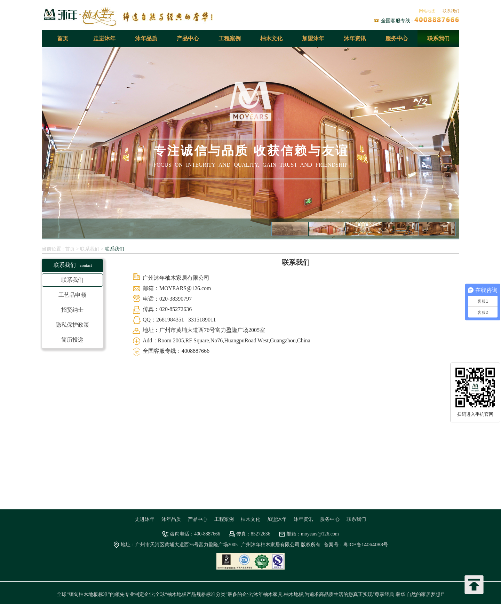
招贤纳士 (72, 310)
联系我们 (451, 10)
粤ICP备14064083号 (365, 544)
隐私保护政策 (72, 325)
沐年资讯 (355, 38)
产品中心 (188, 38)
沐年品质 (146, 38)
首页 (62, 38)
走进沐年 (104, 38)
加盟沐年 (313, 38)
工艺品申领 (72, 295)
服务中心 (396, 38)
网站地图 (427, 10)
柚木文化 (271, 38)
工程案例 (229, 38)
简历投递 (72, 340)
